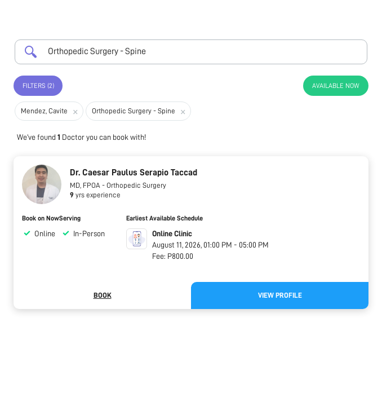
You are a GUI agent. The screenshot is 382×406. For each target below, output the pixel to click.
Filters (38, 85)
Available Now (335, 85)
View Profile (280, 295)
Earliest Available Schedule (164, 218)
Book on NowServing (51, 218)
